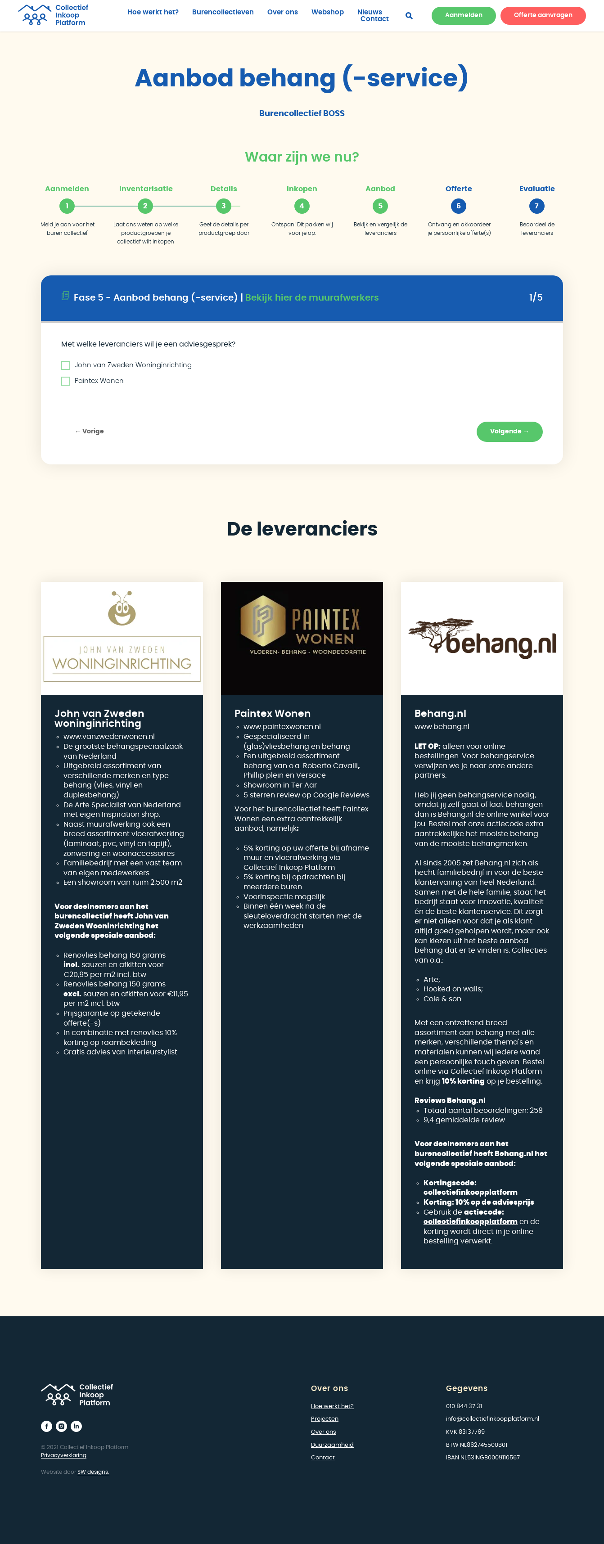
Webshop (327, 12)
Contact (375, 19)
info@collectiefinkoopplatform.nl (492, 1419)
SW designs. (93, 1472)
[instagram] (61, 1426)
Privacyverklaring (63, 1455)
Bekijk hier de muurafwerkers (312, 297)
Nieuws (369, 12)
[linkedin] (76, 1426)
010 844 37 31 (464, 1406)
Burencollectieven (223, 12)
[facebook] (409, 16)
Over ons (282, 12)
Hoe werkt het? (153, 12)
